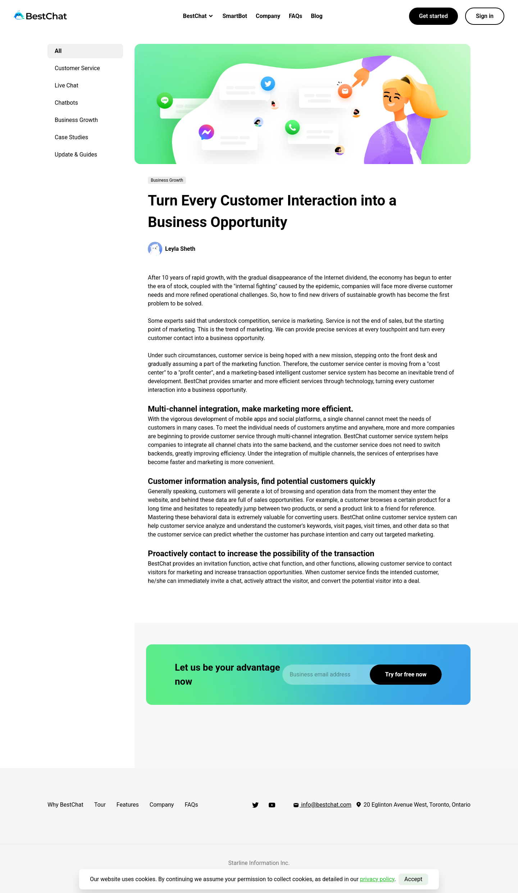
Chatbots (66, 102)
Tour (100, 804)
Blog (317, 16)
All (58, 50)
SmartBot (234, 16)
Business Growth (76, 120)
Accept (413, 879)
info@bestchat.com (321, 804)
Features (128, 804)
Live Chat (66, 85)
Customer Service (77, 68)
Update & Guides (76, 154)
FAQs (295, 16)
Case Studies (71, 137)
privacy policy (377, 879)
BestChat (198, 16)
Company (268, 16)
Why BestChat (65, 804)
